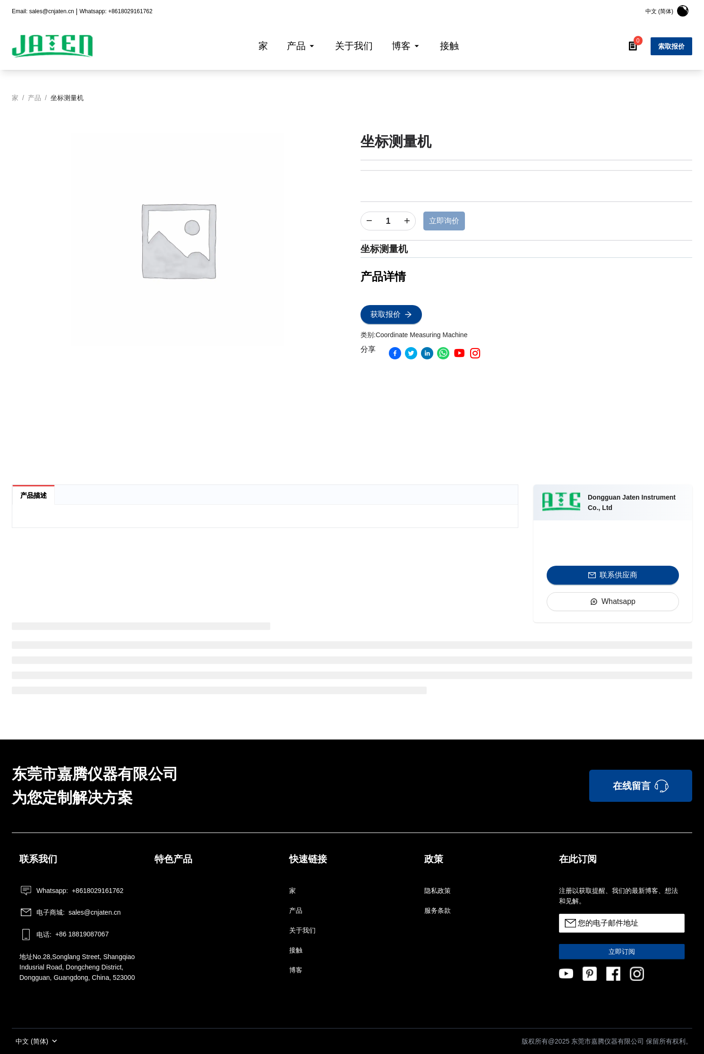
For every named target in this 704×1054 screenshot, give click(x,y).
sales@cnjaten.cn (70, 912)
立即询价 (444, 221)
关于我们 (302, 930)
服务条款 (437, 910)
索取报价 (671, 46)
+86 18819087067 (64, 934)
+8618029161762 (71, 890)
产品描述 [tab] (33, 495)
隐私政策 (437, 890)
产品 (295, 910)
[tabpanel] (265, 519)
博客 (295, 970)
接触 (295, 950)
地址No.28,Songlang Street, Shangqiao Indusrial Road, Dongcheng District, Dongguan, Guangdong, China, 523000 (77, 967)
